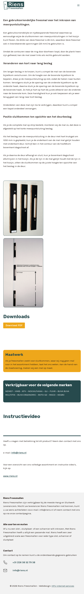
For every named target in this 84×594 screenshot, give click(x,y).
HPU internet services (63, 586)
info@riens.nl (18, 452)
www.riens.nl (10, 476)
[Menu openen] (78, 5)
